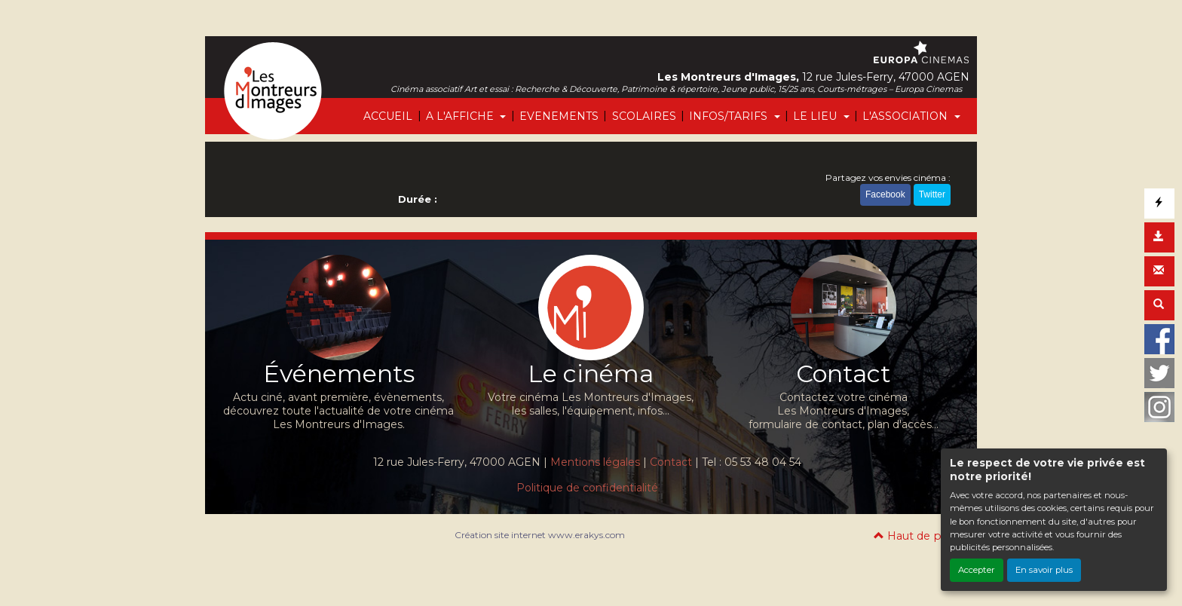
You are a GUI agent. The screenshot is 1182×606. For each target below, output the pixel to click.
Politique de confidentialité (587, 487)
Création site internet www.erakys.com (540, 534)
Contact (671, 462)
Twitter (932, 194)
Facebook (885, 194)
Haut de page (918, 536)
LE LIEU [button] (816, 116)
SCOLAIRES (644, 116)
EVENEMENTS (559, 116)
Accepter (976, 570)
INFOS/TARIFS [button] (729, 116)
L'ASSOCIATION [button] (906, 116)
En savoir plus (1044, 570)
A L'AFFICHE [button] (461, 116)
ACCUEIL (387, 116)
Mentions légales (595, 462)
